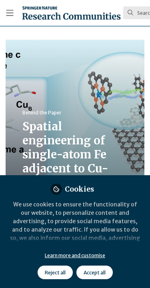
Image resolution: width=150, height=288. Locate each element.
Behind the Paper (42, 113)
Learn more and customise (75, 255)
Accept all (95, 273)
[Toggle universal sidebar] (10, 13)
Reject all (55, 273)
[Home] (71, 12)
